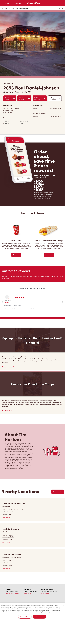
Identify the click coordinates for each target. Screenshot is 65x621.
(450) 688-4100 (7, 565)
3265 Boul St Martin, (8, 561)
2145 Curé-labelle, (8, 535)
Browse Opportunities (12, 593)
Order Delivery (24, 98)
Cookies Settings (25, 616)
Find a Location (57, 492)
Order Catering (39, 98)
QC (9, 8)
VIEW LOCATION (6, 517)
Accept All (39, 616)
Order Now (16, 255)
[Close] (63, 605)
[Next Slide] (63, 239)
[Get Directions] (17, 109)
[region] (32, 612)
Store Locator (45, 593)
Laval (13, 8)
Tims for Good (16, 3)
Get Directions (55, 98)
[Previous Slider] (2, 239)
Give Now (7, 411)
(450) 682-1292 (6, 514)
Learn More (8, 367)
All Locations (4, 8)
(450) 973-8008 (7, 540)
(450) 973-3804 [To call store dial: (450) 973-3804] (7, 113)
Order (7, 3)
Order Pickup (10, 98)
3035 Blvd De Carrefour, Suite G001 (12, 510)
